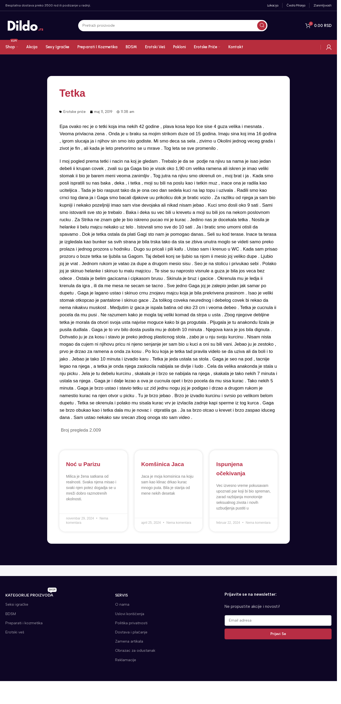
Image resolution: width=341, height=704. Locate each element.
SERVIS (121, 595)
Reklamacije (125, 660)
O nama (122, 604)
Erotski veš (14, 632)
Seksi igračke (16, 604)
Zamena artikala (129, 641)
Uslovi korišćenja (129, 614)
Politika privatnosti (131, 623)
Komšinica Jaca (162, 464)
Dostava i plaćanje (131, 632)
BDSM (10, 614)
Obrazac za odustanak (135, 650)
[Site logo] (25, 25)
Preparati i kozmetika (24, 623)
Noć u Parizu (83, 464)
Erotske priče (74, 112)
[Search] (172, 26)
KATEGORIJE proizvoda (31, 594)
